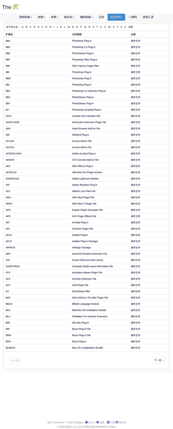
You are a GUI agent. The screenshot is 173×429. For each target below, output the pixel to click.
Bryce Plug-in (79, 341)
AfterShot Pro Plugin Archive (87, 172)
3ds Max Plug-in (80, 322)
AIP (8, 185)
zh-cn (90, 422)
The (10, 7)
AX (7, 291)
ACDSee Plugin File (82, 228)
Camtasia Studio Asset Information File (92, 266)
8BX (8, 97)
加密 (41, 17)
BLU (8, 316)
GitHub (121, 422)
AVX (8, 278)
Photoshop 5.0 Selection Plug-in (89, 91)
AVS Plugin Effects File (84, 216)
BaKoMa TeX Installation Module (89, 310)
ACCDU (10, 147)
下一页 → (159, 360)
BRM (8, 335)
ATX (8, 272)
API (8, 222)
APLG (9, 235)
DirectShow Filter (81, 291)
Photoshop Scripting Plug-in (86, 109)
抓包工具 (148, 17)
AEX (8, 166)
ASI (8, 260)
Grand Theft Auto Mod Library (87, 260)
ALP (8, 191)
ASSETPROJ (13, 266)
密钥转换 (25, 17)
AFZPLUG (11, 172)
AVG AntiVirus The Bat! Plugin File (90, 297)
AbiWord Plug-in (80, 134)
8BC (8, 47)
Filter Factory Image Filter (85, 66)
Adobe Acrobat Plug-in (84, 153)
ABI (8, 134)
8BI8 (8, 78)
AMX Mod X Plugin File (84, 203)
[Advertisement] (86, 396)
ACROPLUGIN (13, 153)
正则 (101, 17)
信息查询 (116, 17)
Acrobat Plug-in (80, 222)
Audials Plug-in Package (85, 241)
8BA (8, 40)
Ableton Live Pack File (84, 191)
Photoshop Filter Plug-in (84, 59)
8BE (8, 53)
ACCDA (10, 141)
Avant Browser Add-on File (86, 128)
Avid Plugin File (80, 285)
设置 (101, 422)
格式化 (69, 17)
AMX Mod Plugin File (83, 197)
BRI (8, 329)
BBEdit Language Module (85, 304)
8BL (8, 84)
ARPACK (10, 247)
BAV (8, 297)
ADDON (10, 159)
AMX (8, 197)
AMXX (9, 203)
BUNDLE (10, 347)
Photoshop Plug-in (81, 40)
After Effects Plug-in (82, 166)
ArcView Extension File (84, 278)
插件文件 (135, 40)
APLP (9, 241)
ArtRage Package (81, 247)
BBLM (9, 304)
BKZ (8, 310)
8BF (8, 59)
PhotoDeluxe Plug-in (83, 53)
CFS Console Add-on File (85, 159)
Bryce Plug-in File (81, 329)
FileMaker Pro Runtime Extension (89, 316)
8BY (8, 103)
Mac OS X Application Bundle (87, 347)
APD (8, 210)
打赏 (111, 422)
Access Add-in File (82, 141)
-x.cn (71, 426)
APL (8, 228)
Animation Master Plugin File (87, 272)
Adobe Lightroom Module (85, 178)
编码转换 (86, 17)
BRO (8, 341)
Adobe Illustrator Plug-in (84, 185)
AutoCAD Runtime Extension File (89, 253)
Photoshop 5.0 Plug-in (83, 47)
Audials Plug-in (80, 235)
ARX (8, 253)
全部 (130, 27)
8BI (7, 72)
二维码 (133, 17)
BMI (8, 322)
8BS (8, 91)
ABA (8, 128)
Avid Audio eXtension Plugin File (89, 122)
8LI (7, 109)
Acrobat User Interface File (86, 116)
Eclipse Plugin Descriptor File (87, 210)
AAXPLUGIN (12, 122)
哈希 (54, 17)
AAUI (8, 116)
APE (8, 216)
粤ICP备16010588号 (96, 426)
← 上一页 (14, 360)
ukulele (111, 426)
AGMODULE (12, 178)
